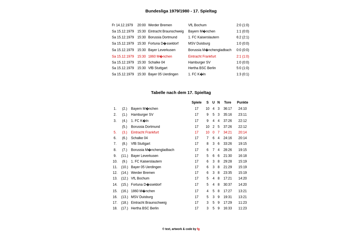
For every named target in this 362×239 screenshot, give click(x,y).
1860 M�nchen (160, 56)
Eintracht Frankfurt (202, 56)
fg (197, 229)
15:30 (141, 56)
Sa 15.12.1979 (123, 56)
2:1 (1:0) (242, 56)
